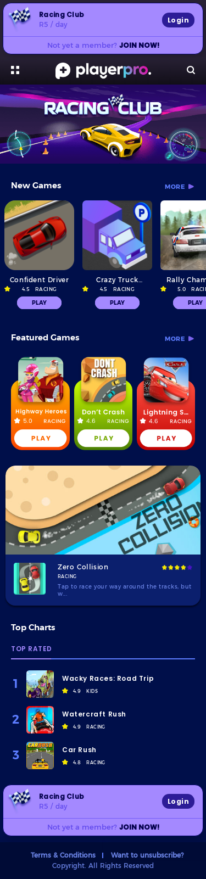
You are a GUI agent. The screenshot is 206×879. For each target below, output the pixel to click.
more (175, 187)
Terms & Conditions (63, 854)
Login (178, 20)
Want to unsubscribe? (147, 854)
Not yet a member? (103, 45)
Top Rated (31, 649)
